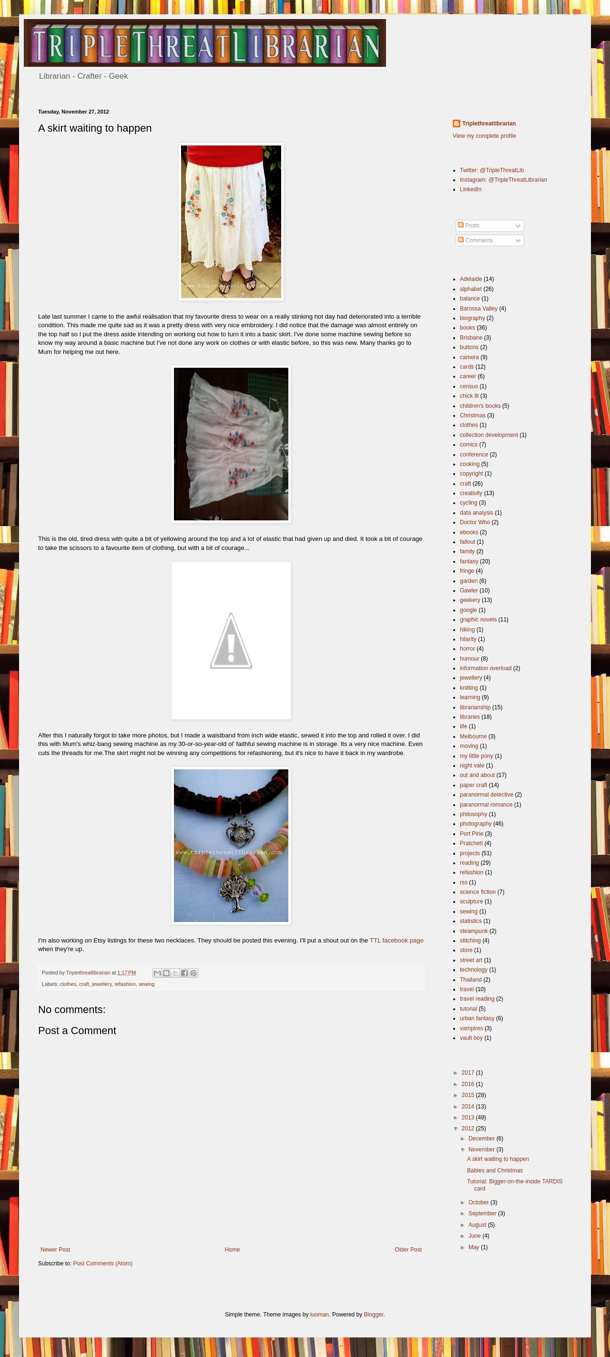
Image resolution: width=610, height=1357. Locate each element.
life (463, 726)
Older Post (408, 1249)
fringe (467, 571)
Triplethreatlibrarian (489, 123)
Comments (475, 240)
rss (464, 882)
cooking (469, 464)
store (466, 950)
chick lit (469, 396)
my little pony (476, 756)
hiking (467, 629)
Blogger (374, 1314)
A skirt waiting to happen (498, 1159)
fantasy (469, 561)
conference (474, 454)
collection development (489, 435)
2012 (469, 1128)
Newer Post (55, 1249)
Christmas (473, 415)
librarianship (475, 707)
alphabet (471, 289)
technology (474, 969)
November (482, 1149)
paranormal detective (486, 794)
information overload (486, 668)
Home (232, 1249)
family (467, 551)
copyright (471, 473)
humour (469, 658)
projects (470, 853)
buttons (469, 347)
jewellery (102, 984)
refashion (124, 984)
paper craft (473, 785)
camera (469, 357)
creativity (471, 493)
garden (469, 581)
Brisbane (471, 337)
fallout (467, 542)
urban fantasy (477, 1018)
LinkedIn (470, 189)
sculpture (471, 901)
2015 (469, 1095)
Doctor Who (475, 522)
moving (469, 746)
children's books (480, 406)
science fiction (478, 892)
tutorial (468, 1008)
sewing (147, 984)
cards (467, 366)
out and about (477, 775)
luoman (319, 1314)
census (469, 386)
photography (476, 823)
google (468, 610)
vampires (471, 1028)
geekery (470, 600)
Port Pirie (471, 833)
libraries (470, 717)
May (474, 1247)
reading (469, 863)
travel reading (477, 998)
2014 (469, 1106)
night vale (472, 765)
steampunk (474, 931)
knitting (469, 687)
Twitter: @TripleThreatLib (492, 170)
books (467, 327)
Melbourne (473, 736)
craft (84, 984)
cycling (469, 502)
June (475, 1236)
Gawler (469, 590)
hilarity (468, 639)
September (483, 1213)
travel (467, 989)
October (479, 1202)
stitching (470, 940)
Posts (468, 225)
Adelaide (471, 279)
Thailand (471, 979)
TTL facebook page (397, 940)
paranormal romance (486, 804)
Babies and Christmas (495, 1170)
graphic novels (478, 619)
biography (472, 318)
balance (470, 298)
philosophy (473, 814)
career (468, 376)
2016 (469, 1084)
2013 (469, 1117)
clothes (68, 984)
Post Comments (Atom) (102, 1263)
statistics (471, 921)
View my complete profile (484, 136)
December (482, 1138)
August (478, 1225)
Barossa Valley (479, 308)
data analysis (476, 512)
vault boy (471, 1038)
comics (469, 444)
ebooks (469, 532)
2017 (469, 1072)
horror (467, 648)
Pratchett (471, 843)
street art (471, 960)
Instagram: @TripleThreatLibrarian (503, 179)
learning (470, 697)
